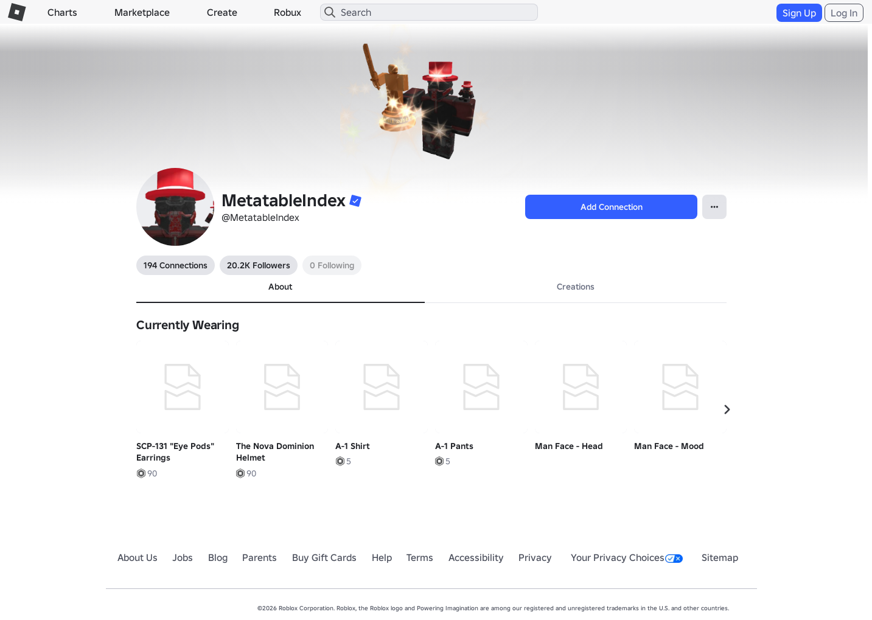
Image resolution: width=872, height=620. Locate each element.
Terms (419, 557)
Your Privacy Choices (627, 557)
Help (382, 557)
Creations (576, 286)
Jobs (182, 557)
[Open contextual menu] (714, 207)
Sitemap (720, 557)
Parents (259, 557)
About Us (137, 557)
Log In (844, 13)
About (280, 286)
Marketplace (142, 12)
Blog (218, 557)
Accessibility (476, 557)
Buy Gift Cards (324, 557)
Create (222, 12)
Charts (62, 12)
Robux (287, 12)
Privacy (535, 557)
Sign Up (799, 13)
